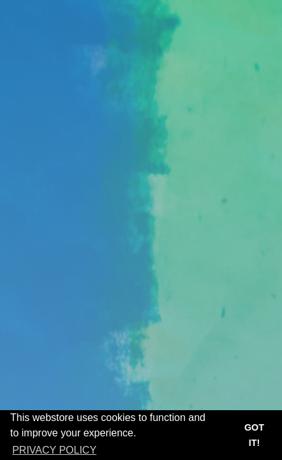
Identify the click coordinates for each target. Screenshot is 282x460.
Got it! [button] (254, 435)
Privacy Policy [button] (54, 450)
